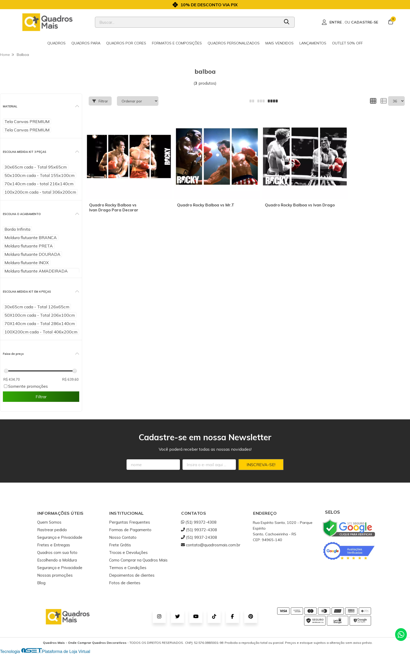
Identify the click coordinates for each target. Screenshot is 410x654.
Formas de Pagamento (130, 529)
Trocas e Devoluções (128, 552)
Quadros (56, 43)
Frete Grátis (120, 544)
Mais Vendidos (279, 43)
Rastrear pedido (52, 529)
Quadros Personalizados (234, 43)
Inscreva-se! (261, 464)
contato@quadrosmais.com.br (210, 544)
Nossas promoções (55, 575)
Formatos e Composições (177, 43)
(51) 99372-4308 (199, 522)
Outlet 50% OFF (347, 43)
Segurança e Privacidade (59, 537)
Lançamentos (312, 43)
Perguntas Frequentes (129, 522)
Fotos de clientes (124, 582)
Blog (41, 582)
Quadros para (85, 43)
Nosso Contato (122, 537)
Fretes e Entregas (53, 544)
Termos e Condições (127, 567)
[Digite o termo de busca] (187, 22)
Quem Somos (49, 522)
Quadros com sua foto (57, 552)
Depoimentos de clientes (132, 575)
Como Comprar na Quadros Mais (138, 560)
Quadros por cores (126, 43)
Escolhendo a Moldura (57, 560)
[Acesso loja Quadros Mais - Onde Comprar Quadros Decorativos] (350, 22)
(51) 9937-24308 (199, 537)
